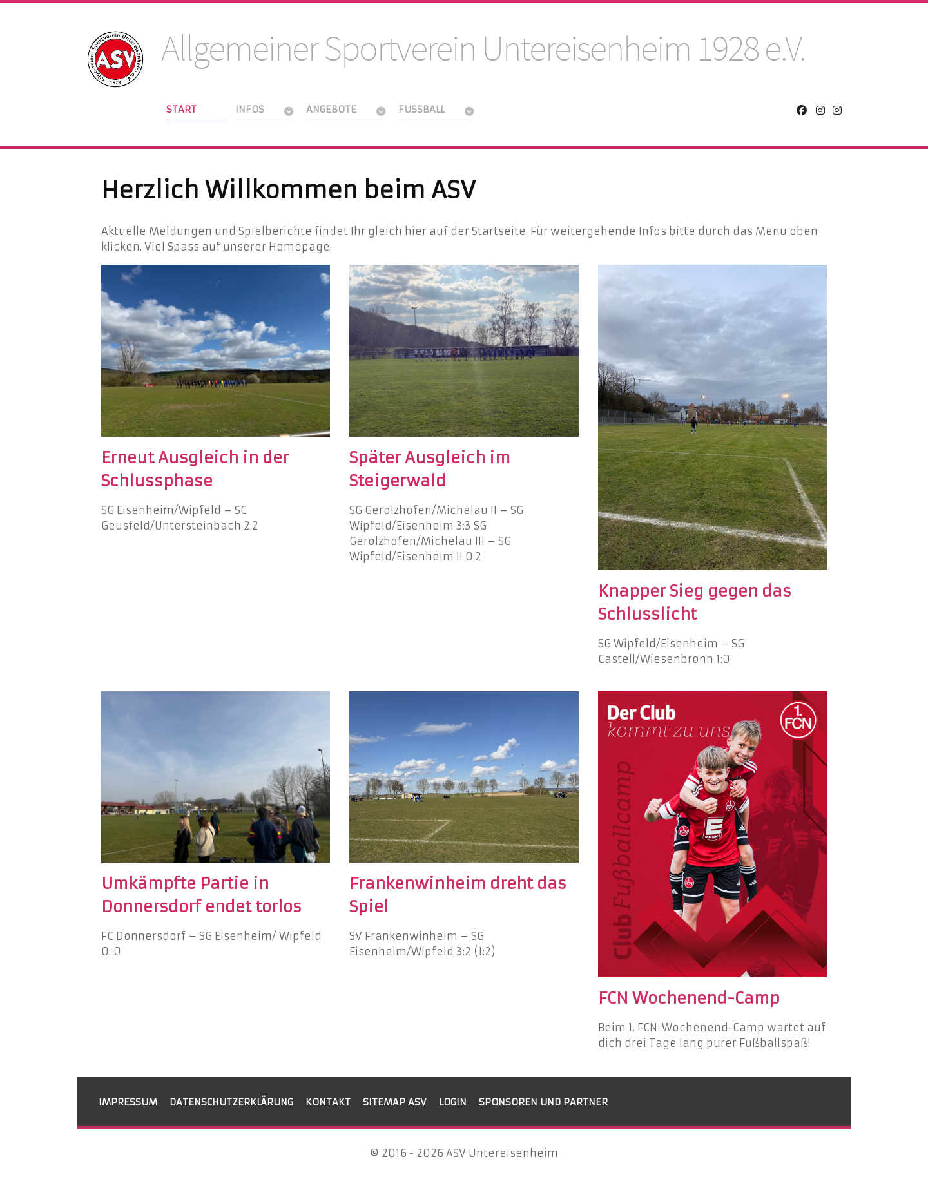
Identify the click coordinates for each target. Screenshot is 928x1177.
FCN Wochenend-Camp (689, 998)
